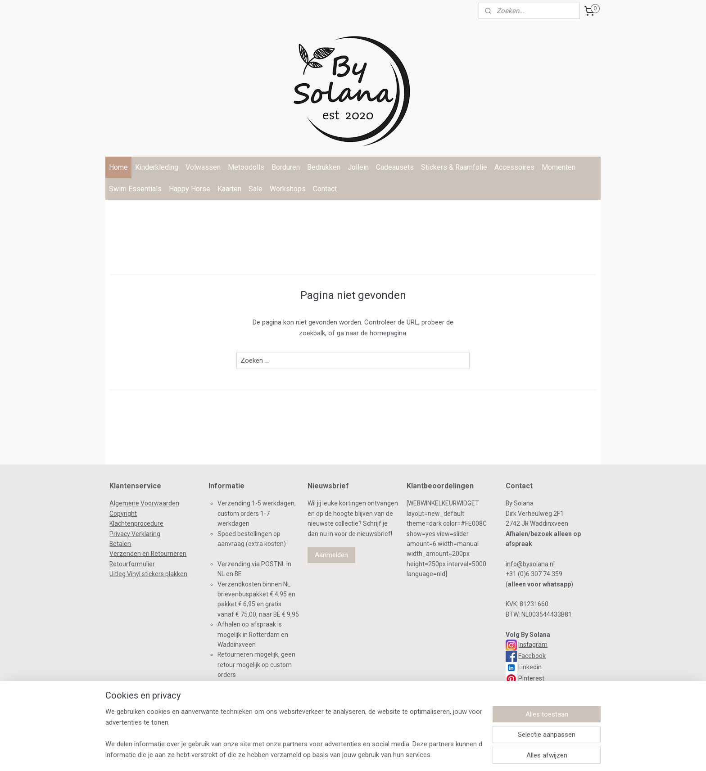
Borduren (286, 167)
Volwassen (203, 167)
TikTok (526, 689)
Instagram (533, 644)
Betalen (120, 543)
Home (118, 167)
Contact (325, 189)
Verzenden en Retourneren (147, 553)
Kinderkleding (156, 167)
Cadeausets (395, 167)
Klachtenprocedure (136, 523)
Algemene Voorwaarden (144, 503)
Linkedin (530, 667)
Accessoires (514, 167)
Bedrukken (323, 167)
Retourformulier (132, 564)
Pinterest (531, 678)
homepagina (388, 333)
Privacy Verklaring (134, 533)
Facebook (532, 655)
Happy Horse (189, 189)
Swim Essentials (135, 189)
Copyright (123, 513)
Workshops (288, 189)
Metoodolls (246, 167)
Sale (255, 189)
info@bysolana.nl (530, 564)
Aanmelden (331, 555)
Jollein (358, 167)
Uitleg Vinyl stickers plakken (148, 573)
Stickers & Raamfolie (454, 167)
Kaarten (229, 189)
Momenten (558, 167)
